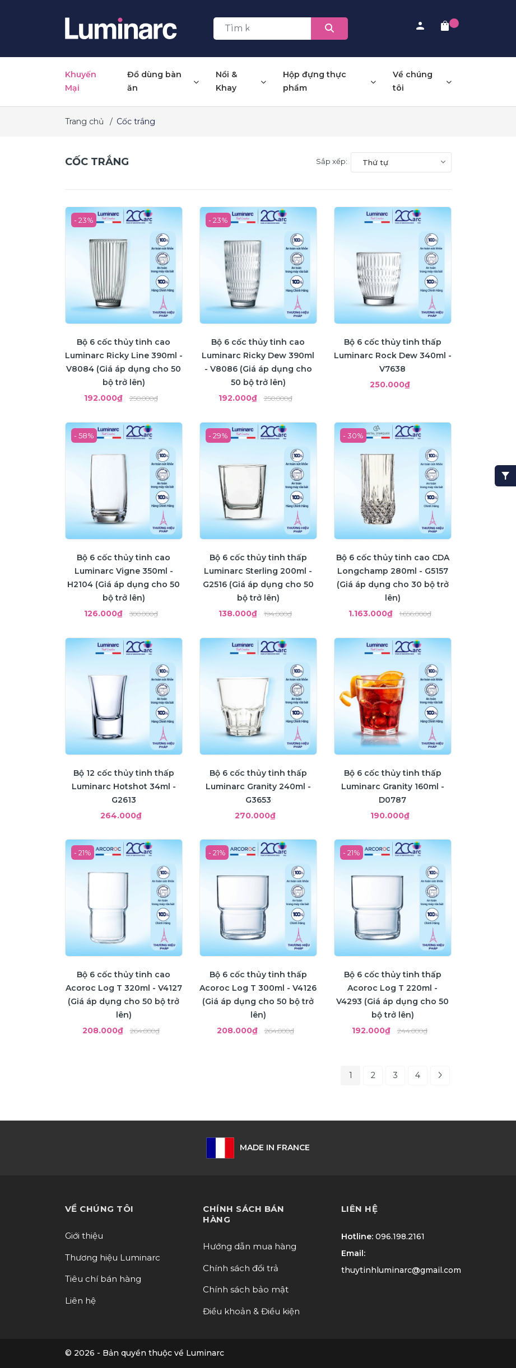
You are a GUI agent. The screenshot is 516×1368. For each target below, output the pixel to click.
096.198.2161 (400, 1236)
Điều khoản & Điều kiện (251, 1311)
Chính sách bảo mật (246, 1289)
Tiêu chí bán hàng (103, 1278)
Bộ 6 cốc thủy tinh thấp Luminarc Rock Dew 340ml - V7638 (393, 355)
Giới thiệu (84, 1235)
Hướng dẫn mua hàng (249, 1246)
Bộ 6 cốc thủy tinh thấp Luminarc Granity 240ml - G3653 (258, 786)
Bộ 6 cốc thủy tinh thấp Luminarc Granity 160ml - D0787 (392, 786)
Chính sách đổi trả (240, 1268)
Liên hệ (80, 1300)
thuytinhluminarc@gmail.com (401, 1270)
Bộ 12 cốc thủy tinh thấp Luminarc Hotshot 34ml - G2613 (124, 786)
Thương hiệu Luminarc (112, 1257)
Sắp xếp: (331, 161)
